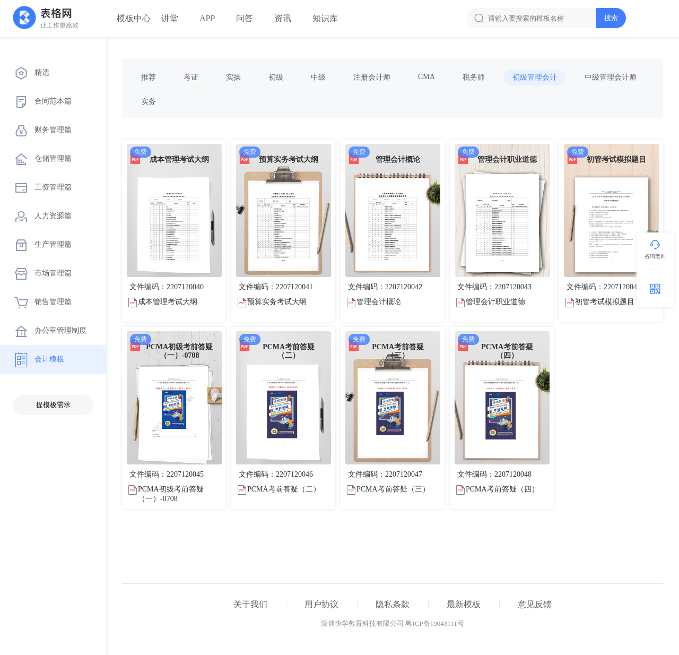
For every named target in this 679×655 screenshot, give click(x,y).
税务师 (474, 77)
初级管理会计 (534, 77)
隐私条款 (393, 604)
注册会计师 (371, 77)
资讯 (282, 18)
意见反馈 (535, 604)
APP (207, 18)
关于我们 (250, 604)
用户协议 (321, 604)
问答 (244, 18)
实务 (148, 102)
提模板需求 (53, 405)
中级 (318, 77)
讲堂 (169, 18)
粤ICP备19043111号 (434, 623)
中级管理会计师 (611, 77)
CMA (426, 77)
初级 (275, 77)
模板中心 (134, 18)
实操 (233, 77)
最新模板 (464, 604)
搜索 (611, 18)
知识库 (325, 18)
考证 (191, 77)
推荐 (148, 77)
